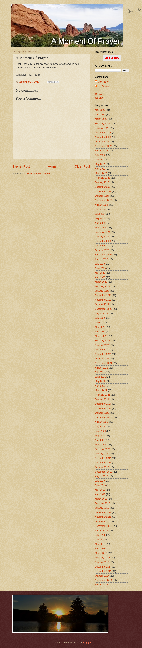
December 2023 (103, 241)
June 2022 (100, 322)
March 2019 (101, 498)
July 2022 (100, 318)
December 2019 (103, 458)
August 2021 (101, 367)
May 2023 (100, 272)
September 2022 (103, 309)
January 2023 (102, 291)
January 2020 (102, 453)
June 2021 (100, 376)
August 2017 (101, 584)
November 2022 (103, 299)
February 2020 (102, 449)
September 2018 (103, 526)
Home (52, 166)
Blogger (87, 642)
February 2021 (102, 394)
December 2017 (103, 566)
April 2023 (100, 277)
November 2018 (103, 517)
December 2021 (103, 349)
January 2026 (102, 128)
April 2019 (100, 494)
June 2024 (100, 214)
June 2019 (100, 485)
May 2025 (100, 164)
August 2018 (101, 530)
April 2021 (100, 385)
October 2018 (102, 521)
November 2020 (103, 408)
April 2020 (100, 440)
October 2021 (102, 358)
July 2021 (100, 372)
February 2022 (102, 340)
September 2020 (103, 417)
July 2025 (100, 155)
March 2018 (101, 553)
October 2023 (102, 250)
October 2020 (102, 413)
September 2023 (103, 254)
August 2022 (101, 313)
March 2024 (101, 227)
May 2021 (100, 381)
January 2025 (102, 182)
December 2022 (103, 295)
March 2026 (101, 119)
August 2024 (101, 205)
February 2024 (102, 232)
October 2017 (102, 575)
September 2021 (103, 363)
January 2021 (102, 399)
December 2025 (103, 132)
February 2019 (102, 503)
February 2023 (102, 286)
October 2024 (102, 196)
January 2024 (102, 236)
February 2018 (102, 557)
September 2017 (103, 580)
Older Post (82, 166)
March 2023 (101, 281)
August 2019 (101, 476)
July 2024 (100, 209)
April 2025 (100, 168)
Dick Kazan (103, 81)
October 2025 (102, 141)
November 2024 (103, 191)
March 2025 (101, 173)
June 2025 (100, 159)
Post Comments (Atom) (39, 173)
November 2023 (103, 245)
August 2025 (101, 150)
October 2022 (102, 304)
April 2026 (100, 114)
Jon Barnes (103, 86)
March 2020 (101, 444)
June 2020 (100, 431)
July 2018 (100, 535)
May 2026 (100, 110)
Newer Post (21, 166)
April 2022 (100, 331)
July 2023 (100, 263)
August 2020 (101, 422)
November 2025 (103, 137)
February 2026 (102, 123)
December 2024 (103, 187)
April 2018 (100, 548)
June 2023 (100, 268)
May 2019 (100, 489)
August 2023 (101, 259)
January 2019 (102, 508)
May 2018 (100, 544)
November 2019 (103, 462)
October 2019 (102, 467)
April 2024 (100, 223)
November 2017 (103, 571)
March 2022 (101, 336)
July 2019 (100, 480)
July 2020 (100, 426)
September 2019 (103, 471)
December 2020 (103, 403)
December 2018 (103, 512)
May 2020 (100, 435)
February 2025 (102, 177)
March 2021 (101, 390)
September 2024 (103, 200)
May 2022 (100, 327)
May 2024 (100, 218)
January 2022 (102, 345)
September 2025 (103, 146)
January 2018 (102, 562)
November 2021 (103, 354)
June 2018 (100, 539)
